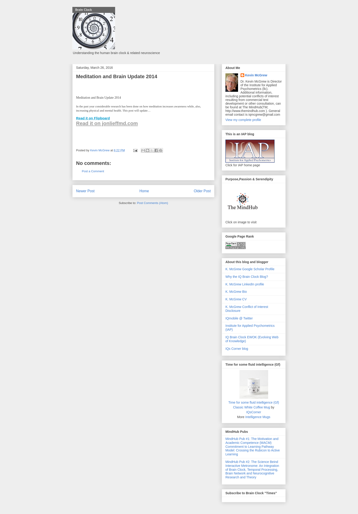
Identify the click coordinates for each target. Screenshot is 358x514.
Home (144, 191)
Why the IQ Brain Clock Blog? (246, 277)
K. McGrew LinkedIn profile (244, 284)
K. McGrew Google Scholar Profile (249, 269)
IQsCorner (253, 412)
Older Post (202, 191)
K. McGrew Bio (236, 291)
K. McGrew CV (236, 299)
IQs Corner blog (236, 348)
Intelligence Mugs (257, 417)
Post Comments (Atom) (152, 203)
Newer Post (85, 191)
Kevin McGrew (256, 75)
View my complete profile (243, 120)
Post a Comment (93, 171)
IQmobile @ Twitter (239, 318)
